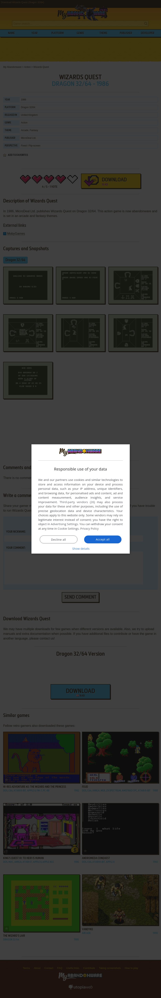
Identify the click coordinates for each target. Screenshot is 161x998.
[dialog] (80, 499)
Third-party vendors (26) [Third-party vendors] (77, 502)
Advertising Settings (64, 524)
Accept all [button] (103, 539)
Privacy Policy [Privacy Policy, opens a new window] (89, 528)
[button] (81, 548)
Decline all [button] (58, 539)
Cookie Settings (68, 528)
